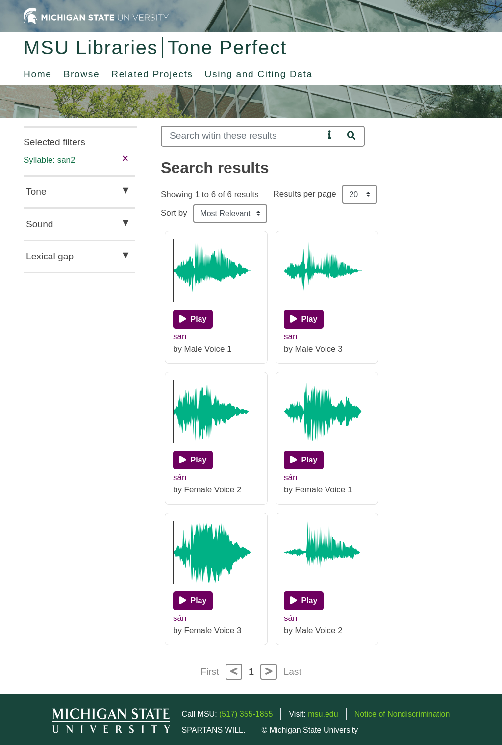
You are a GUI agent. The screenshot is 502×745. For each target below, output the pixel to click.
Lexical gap (50, 256)
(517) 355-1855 (246, 714)
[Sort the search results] (230, 213)
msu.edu (323, 714)
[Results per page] (359, 194)
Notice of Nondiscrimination (402, 714)
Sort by (174, 213)
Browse (82, 74)
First (210, 672)
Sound (39, 224)
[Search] (242, 136)
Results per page (305, 194)
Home (38, 74)
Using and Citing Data (259, 74)
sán (179, 336)
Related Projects (152, 74)
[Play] (193, 319)
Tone (36, 191)
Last (292, 672)
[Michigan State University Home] (96, 15)
